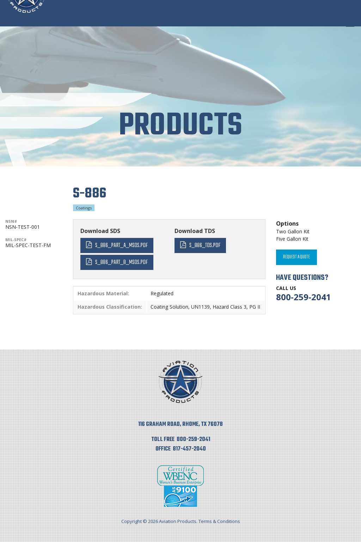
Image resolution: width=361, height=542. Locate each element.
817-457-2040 (189, 449)
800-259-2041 (303, 297)
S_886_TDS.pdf (204, 245)
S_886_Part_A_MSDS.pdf (121, 245)
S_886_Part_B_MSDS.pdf (121, 262)
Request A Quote (296, 257)
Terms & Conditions (219, 521)
